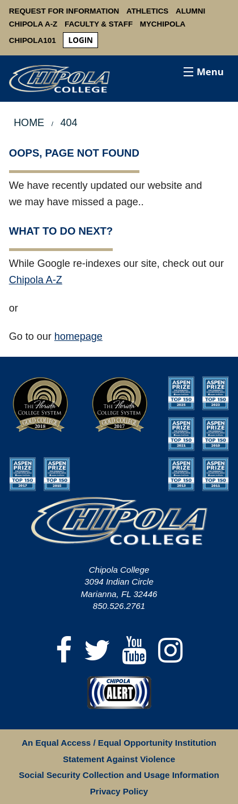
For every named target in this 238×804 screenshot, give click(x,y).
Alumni (190, 11)
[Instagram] (171, 651)
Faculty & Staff (99, 24)
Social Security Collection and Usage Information (119, 775)
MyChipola (163, 24)
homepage (78, 336)
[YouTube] (134, 651)
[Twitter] (97, 651)
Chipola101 (32, 40)
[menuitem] (80, 40)
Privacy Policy (119, 791)
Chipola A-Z (33, 24)
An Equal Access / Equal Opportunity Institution (119, 742)
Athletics (147, 11)
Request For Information (64, 11)
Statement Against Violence (119, 759)
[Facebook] (63, 651)
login (81, 40)
